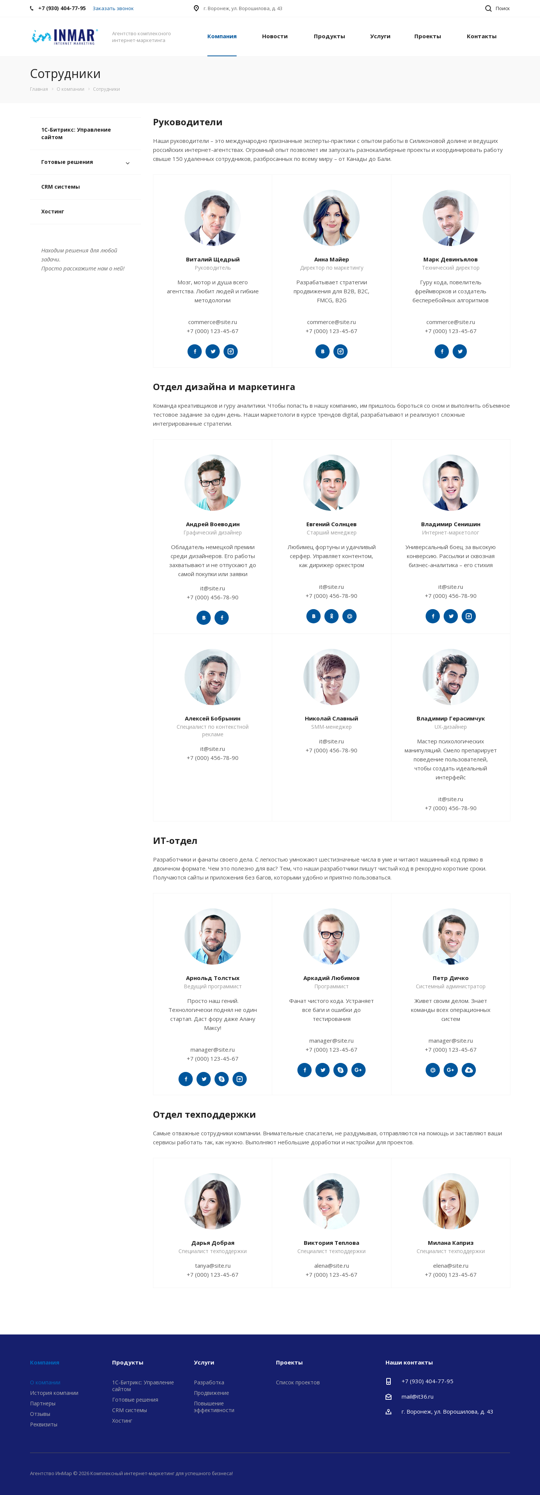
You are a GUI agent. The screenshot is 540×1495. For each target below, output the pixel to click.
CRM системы (60, 186)
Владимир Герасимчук (451, 718)
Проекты (427, 36)
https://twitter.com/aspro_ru (195, 351)
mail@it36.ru (418, 1396)
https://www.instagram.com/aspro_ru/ (231, 351)
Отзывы (40, 1413)
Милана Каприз (451, 1242)
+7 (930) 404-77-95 (427, 1381)
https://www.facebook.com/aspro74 (442, 351)
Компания (222, 36)
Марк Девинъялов (450, 259)
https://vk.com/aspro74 (322, 351)
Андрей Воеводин (213, 524)
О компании (45, 1382)
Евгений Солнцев (331, 524)
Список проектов (298, 1382)
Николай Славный (331, 718)
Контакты (481, 36)
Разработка (209, 1382)
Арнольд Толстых (213, 978)
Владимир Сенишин (450, 524)
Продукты (329, 36)
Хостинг (52, 211)
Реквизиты (43, 1424)
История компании (54, 1392)
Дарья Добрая (212, 1242)
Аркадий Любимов (331, 978)
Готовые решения (67, 161)
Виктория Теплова (331, 1242)
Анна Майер (331, 259)
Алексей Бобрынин (212, 718)
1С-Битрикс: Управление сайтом (76, 133)
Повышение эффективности (214, 1407)
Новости (275, 36)
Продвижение (211, 1392)
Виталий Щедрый (213, 259)
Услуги (380, 36)
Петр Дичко (451, 978)
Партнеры (43, 1403)
